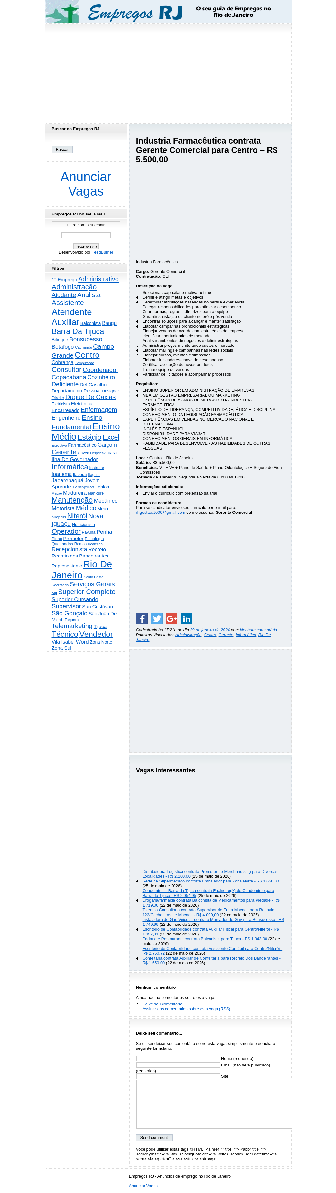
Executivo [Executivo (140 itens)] (59, 445)
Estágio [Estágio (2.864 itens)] (90, 437)
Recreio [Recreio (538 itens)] (97, 549)
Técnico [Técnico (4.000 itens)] (65, 634)
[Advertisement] (168, 72)
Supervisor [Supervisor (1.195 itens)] (66, 606)
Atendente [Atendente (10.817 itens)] (72, 312)
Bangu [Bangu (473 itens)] (109, 323)
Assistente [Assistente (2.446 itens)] (68, 303)
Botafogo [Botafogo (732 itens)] (63, 347)
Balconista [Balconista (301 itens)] (90, 323)
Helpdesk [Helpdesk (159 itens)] (97, 453)
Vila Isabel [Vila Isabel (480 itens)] (63, 642)
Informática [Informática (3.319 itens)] (70, 466)
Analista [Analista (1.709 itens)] (89, 294)
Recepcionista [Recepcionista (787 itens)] (69, 549)
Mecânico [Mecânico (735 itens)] (106, 500)
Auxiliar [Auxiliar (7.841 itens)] (65, 322)
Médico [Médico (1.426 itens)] (86, 508)
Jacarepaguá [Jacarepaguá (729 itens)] (68, 480)
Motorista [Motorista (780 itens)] (63, 508)
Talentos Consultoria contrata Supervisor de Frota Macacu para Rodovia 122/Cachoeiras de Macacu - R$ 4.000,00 (209, 912)
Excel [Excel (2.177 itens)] (111, 437)
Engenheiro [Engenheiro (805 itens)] (66, 418)
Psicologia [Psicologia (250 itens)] (94, 538)
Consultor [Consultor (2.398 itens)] (67, 369)
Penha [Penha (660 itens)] (104, 532)
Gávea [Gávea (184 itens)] (83, 453)
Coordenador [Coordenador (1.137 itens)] (100, 369)
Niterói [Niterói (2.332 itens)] (77, 516)
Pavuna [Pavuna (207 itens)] (88, 532)
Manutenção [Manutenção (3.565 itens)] (72, 500)
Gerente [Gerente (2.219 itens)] (64, 452)
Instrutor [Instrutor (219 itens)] (96, 468)
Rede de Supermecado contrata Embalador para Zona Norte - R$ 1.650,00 (211, 881)
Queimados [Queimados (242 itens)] (62, 543)
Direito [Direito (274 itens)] (58, 397)
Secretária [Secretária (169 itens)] (60, 585)
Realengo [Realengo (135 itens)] (95, 544)
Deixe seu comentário (162, 1004)
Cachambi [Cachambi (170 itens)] (83, 347)
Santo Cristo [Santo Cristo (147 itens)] (93, 577)
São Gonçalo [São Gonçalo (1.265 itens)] (70, 613)
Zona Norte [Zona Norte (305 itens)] (101, 642)
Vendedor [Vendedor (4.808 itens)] (96, 634)
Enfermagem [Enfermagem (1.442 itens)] (99, 409)
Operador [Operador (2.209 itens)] (66, 531)
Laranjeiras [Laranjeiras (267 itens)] (83, 487)
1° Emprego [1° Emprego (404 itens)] (64, 279)
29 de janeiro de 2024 (210, 629)
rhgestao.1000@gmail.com (160, 512)
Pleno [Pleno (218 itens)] (57, 539)
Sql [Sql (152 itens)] (54, 593)
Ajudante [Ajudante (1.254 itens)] (64, 295)
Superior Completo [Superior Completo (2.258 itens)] (87, 592)
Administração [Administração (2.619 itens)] (74, 287)
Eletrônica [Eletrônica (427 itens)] (81, 403)
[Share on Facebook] (142, 618)
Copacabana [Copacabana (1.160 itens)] (69, 377)
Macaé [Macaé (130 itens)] (57, 493)
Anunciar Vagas (86, 184)
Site (182, 1076)
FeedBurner (102, 252)
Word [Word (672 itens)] (82, 642)
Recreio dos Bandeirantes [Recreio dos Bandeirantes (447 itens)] (80, 555)
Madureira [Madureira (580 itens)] (75, 493)
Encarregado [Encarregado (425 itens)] (66, 410)
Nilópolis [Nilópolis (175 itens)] (59, 517)
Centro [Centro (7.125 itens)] (87, 354)
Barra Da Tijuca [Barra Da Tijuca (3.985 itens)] (78, 331)
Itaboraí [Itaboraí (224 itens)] (80, 474)
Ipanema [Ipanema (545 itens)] (62, 474)
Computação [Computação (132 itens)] (84, 363)
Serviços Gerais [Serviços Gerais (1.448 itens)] (92, 584)
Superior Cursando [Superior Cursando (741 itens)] (75, 599)
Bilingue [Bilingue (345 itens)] (60, 339)
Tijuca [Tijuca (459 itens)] (100, 626)
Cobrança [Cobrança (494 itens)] (63, 362)
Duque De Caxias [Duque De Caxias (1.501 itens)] (90, 396)
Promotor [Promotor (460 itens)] (73, 538)
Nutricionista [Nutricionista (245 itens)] (83, 524)
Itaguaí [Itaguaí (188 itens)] (94, 474)
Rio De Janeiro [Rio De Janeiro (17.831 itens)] (82, 569)
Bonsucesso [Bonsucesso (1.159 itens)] (85, 339)
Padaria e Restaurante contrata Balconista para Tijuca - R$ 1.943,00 (205, 938)
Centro (210, 634)
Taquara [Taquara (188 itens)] (72, 620)
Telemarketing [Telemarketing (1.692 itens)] (72, 625)
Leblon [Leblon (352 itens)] (102, 486)
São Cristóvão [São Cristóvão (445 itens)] (97, 606)
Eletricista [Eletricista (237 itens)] (61, 403)
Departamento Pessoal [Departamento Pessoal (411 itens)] (76, 390)
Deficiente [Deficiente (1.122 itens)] (65, 384)
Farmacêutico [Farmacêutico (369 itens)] (82, 445)
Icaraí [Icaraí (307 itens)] (112, 452)
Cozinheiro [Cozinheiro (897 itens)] (101, 377)
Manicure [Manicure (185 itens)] (96, 493)
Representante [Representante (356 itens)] (67, 565)
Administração (188, 634)
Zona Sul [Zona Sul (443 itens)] (61, 648)
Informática (246, 634)
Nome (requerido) (195, 1058)
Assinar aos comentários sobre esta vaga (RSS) (186, 1008)
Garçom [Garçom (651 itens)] (107, 445)
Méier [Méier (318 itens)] (103, 508)
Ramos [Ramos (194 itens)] (80, 544)
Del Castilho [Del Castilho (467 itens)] (93, 384)
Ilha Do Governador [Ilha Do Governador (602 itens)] (75, 459)
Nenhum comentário (258, 629)
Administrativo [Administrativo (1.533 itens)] (98, 279)
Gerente (226, 634)
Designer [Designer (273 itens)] (110, 391)
